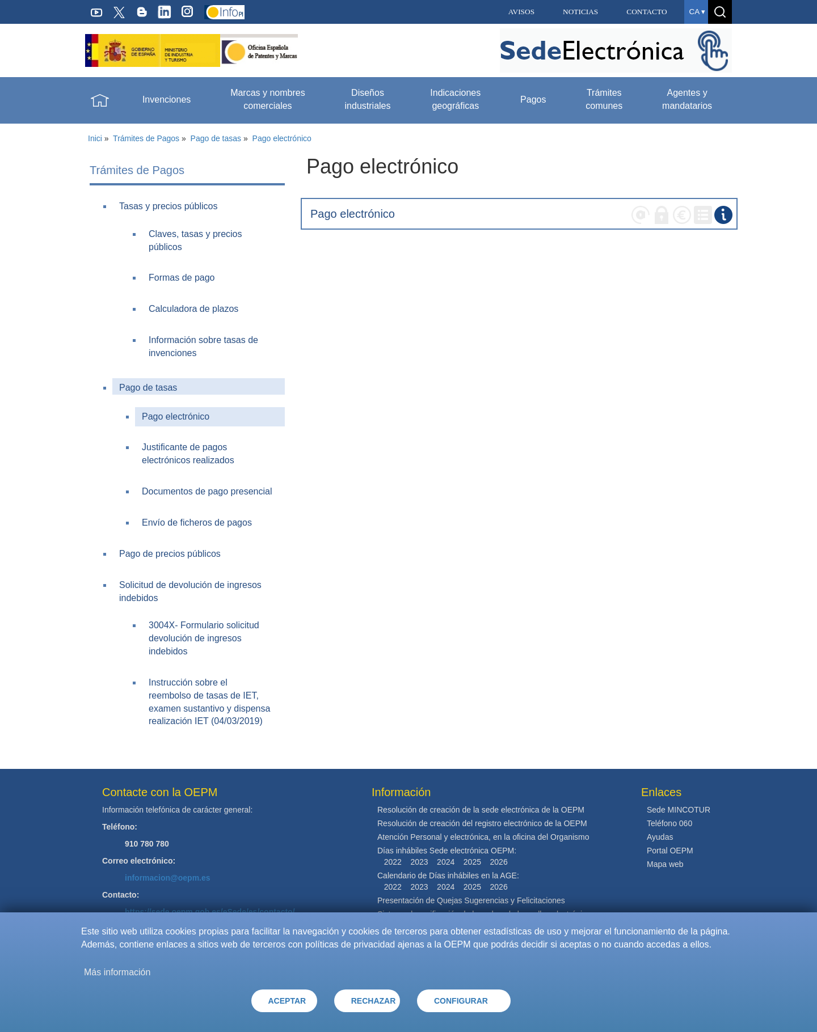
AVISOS (521, 11)
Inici (95, 138)
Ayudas (660, 836)
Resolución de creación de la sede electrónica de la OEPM (480, 809)
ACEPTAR (287, 1000)
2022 (393, 861)
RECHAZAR (373, 1000)
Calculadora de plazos (193, 309)
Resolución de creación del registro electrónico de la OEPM (482, 823)
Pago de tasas (216, 138)
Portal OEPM (670, 850)
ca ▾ (697, 11)
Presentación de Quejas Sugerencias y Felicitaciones (471, 900)
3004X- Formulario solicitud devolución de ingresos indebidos (204, 638)
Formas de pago (182, 277)
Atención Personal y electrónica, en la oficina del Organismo (483, 836)
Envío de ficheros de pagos (197, 522)
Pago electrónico (281, 138)
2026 (499, 861)
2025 (472, 861)
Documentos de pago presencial (207, 491)
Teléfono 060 (669, 823)
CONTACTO (646, 11)
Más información (117, 972)
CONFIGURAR (461, 1000)
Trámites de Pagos (146, 138)
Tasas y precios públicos (168, 206)
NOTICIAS (580, 11)
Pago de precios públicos (170, 554)
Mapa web (665, 864)
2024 (445, 861)
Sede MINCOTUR (678, 809)
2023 (419, 861)
